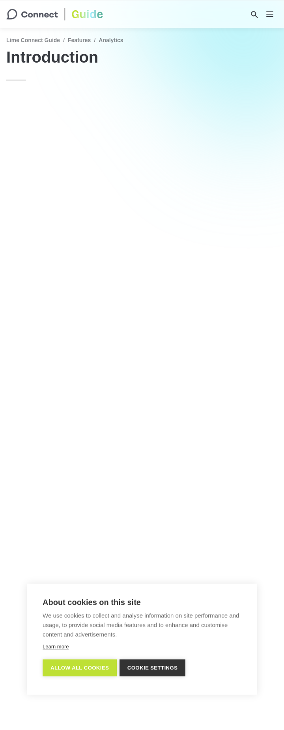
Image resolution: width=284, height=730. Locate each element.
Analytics (111, 40)
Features (79, 40)
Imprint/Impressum (143, 710)
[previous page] (23, 666)
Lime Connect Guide (33, 40)
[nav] (270, 14)
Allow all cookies (79, 668)
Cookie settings (154, 668)
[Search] (254, 14)
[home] (54, 14)
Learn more (56, 646)
